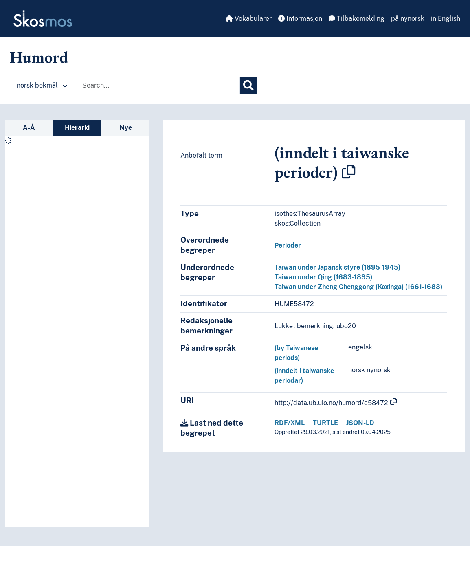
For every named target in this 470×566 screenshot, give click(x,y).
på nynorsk (407, 18)
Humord (39, 57)
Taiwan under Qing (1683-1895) (323, 277)
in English (445, 18)
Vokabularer (249, 18)
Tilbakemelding (356, 18)
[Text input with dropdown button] (158, 85)
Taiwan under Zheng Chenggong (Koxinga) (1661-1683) (358, 287)
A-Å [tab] (29, 128)
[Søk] (248, 85)
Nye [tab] (125, 128)
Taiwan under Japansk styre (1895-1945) (337, 267)
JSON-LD (360, 423)
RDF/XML (290, 423)
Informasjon (300, 18)
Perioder (288, 245)
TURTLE (325, 423)
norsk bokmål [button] (42, 85)
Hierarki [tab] (77, 128)
